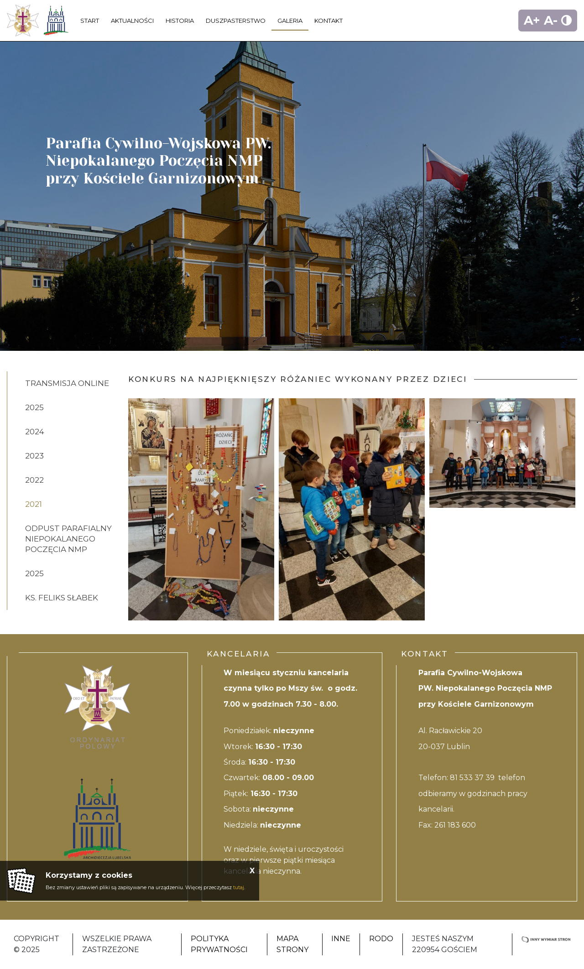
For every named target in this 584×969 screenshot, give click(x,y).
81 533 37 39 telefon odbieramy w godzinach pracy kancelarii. (472, 793)
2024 (34, 431)
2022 (34, 479)
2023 (34, 455)
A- (551, 20)
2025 (34, 407)
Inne (340, 938)
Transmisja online (67, 383)
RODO (381, 938)
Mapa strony (292, 944)
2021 (33, 504)
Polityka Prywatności (219, 944)
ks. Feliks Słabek (61, 597)
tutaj (238, 887)
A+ (532, 20)
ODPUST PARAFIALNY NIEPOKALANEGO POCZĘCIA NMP (68, 539)
